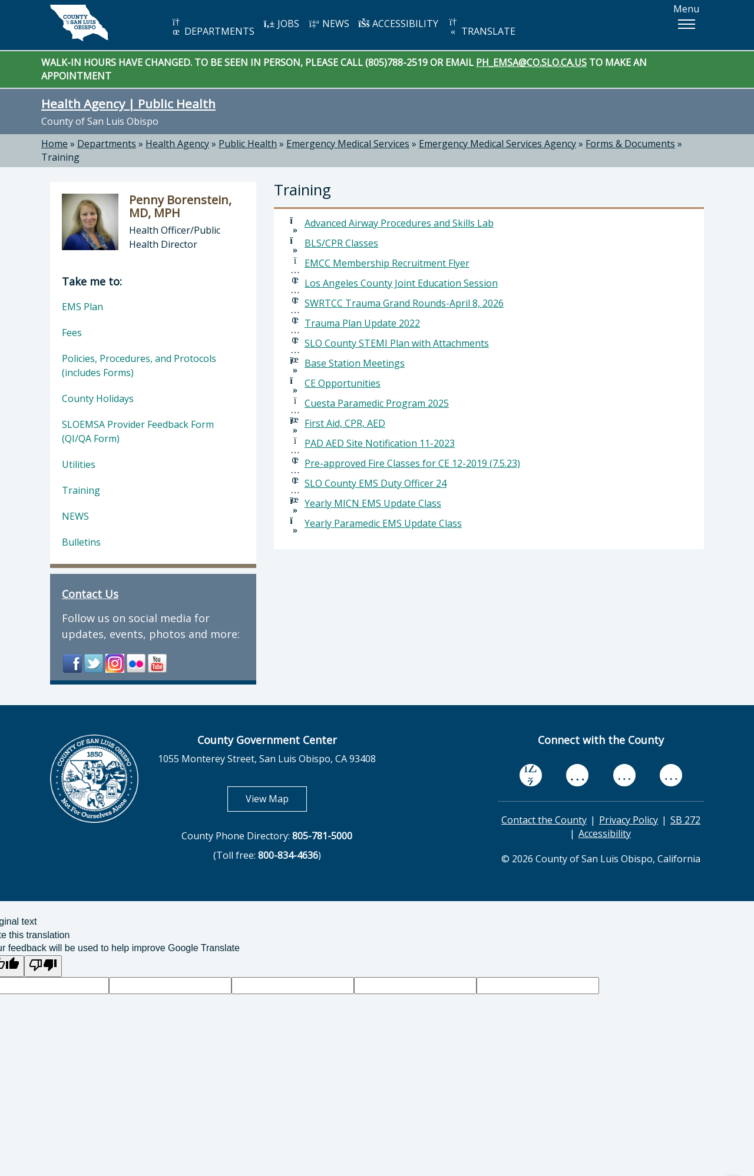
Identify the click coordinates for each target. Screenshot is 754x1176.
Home (54, 143)
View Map (276, 798)
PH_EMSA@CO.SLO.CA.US (531, 62)
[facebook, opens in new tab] (530, 775)
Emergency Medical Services (347, 143)
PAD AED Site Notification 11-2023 (380, 443)
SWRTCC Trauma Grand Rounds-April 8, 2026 (404, 303)
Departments (106, 143)
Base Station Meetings (355, 363)
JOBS (281, 23)
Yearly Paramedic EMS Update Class (383, 523)
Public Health (248, 143)
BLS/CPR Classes (341, 243)
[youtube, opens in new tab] (577, 775)
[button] (686, 24)
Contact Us (90, 594)
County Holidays (98, 398)
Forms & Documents (630, 143)
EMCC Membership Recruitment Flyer (387, 263)
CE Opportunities (343, 383)
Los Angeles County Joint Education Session (401, 283)
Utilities (78, 464)
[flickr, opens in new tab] (624, 775)
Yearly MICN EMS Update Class (373, 503)
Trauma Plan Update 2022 (362, 323)
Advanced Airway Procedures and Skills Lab (399, 223)
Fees (72, 332)
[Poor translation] (43, 966)
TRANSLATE (481, 27)
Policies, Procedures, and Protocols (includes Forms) (139, 365)
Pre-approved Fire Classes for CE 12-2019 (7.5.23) (412, 463)
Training (60, 157)
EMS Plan (82, 306)
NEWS (328, 23)
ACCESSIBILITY (398, 23)
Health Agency (177, 143)
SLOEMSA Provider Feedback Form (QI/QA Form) (138, 431)
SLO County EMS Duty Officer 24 (376, 483)
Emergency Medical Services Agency (497, 143)
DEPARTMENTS (212, 27)
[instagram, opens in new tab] (671, 775)
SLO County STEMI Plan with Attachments (397, 343)
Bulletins (81, 542)
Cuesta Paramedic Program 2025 (377, 403)
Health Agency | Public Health (128, 103)
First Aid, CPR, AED (345, 423)
